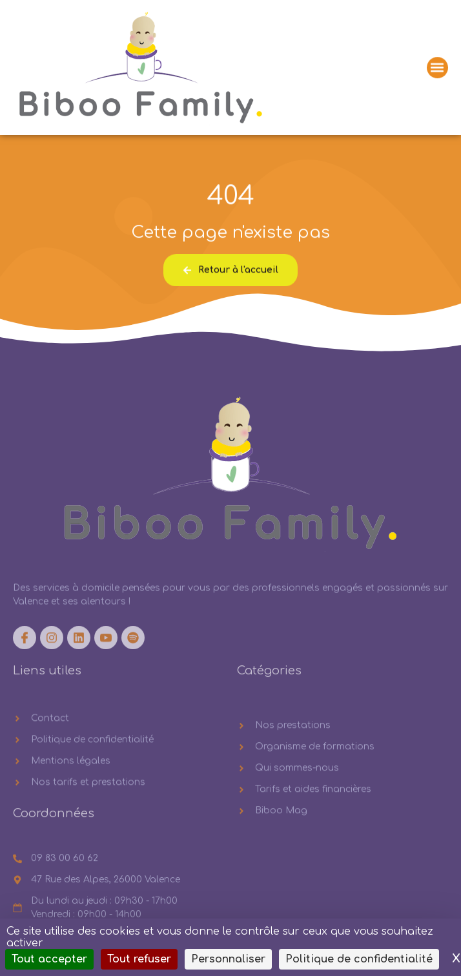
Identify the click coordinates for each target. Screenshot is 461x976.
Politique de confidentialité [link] (359, 959)
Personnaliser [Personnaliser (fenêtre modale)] (228, 959)
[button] (437, 68)
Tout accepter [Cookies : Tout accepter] (49, 959)
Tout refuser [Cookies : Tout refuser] (139, 959)
